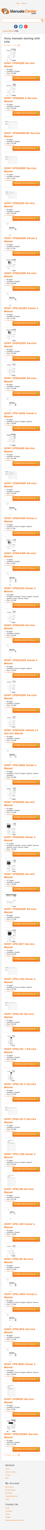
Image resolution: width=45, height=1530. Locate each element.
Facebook (8, 1511)
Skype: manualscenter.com (14, 1520)
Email (7, 1508)
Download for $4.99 (26, 78)
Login (18, 3)
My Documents (10, 1490)
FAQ (7, 1478)
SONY (11, 31)
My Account (9, 1487)
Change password (11, 1496)
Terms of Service (11, 1472)
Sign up (24, 3)
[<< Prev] (7, 45)
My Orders (9, 1493)
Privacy (8, 1475)
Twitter (7, 1514)
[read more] (10, 75)
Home (5, 31)
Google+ (8, 1517)
